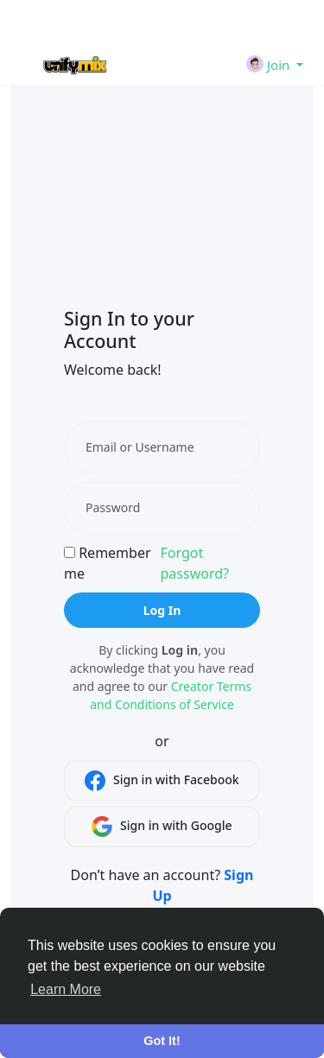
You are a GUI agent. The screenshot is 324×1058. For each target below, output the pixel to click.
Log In (162, 610)
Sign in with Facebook (161, 780)
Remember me (107, 563)
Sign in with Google (162, 826)
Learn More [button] (65, 989)
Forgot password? (194, 563)
